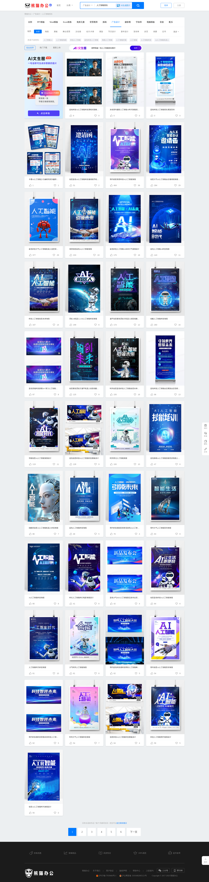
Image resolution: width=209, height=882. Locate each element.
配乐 (171, 22)
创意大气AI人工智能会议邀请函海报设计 (165, 179)
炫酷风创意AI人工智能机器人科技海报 (43, 528)
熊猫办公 (28, 14)
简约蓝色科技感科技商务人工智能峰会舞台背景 (125, 667)
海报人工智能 (107, 40)
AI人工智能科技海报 (37, 598)
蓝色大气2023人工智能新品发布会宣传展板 (125, 598)
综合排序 (30, 48)
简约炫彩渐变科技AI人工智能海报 (123, 179)
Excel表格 (67, 22)
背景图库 (94, 22)
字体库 (139, 22)
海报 (47, 32)
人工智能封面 (121, 40)
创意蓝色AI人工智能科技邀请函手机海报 (84, 179)
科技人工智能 (75, 40)
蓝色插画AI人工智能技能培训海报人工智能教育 (165, 458)
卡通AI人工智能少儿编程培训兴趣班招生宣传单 (44, 179)
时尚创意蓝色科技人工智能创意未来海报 (125, 388)
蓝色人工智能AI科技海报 (160, 249)
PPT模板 (41, 22)
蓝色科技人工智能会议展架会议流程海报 (165, 388)
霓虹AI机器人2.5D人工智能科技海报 (83, 319)
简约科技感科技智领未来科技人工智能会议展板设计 (44, 737)
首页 (59, 5)
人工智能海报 (61, 40)
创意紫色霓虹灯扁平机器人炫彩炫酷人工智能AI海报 (84, 388)
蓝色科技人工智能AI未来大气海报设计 (124, 249)
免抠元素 (81, 22)
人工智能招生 (47, 14)
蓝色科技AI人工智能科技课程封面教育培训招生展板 (84, 110)
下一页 (133, 832)
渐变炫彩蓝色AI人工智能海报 (80, 249)
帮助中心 (136, 871)
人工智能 (133, 40)
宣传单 (136, 32)
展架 (101, 32)
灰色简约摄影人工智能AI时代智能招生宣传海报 (125, 110)
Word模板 (54, 22)
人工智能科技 (146, 40)
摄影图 (128, 22)
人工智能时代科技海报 (37, 667)
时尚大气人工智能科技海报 (79, 737)
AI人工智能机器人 (162, 40)
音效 (162, 22)
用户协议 (110, 871)
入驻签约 (150, 871)
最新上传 (57, 48)
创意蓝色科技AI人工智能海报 (161, 598)
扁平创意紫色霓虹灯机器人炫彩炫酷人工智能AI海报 (125, 319)
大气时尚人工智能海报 (78, 667)
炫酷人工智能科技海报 (159, 319)
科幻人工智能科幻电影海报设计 (81, 598)
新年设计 (124, 32)
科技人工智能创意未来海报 (39, 319)
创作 (135, 48)
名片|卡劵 (90, 32)
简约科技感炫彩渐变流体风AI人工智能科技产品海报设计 (125, 528)
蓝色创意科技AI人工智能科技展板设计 (84, 458)
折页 (146, 32)
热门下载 (43, 48)
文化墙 (78, 32)
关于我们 (96, 871)
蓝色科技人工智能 (91, 40)
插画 (105, 22)
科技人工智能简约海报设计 (160, 737)
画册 (155, 32)
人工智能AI (48, 40)
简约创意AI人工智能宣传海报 (161, 667)
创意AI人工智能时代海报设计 (40, 807)
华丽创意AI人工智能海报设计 (40, 458)
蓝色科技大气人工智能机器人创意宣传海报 (44, 249)
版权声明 (123, 871)
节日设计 (112, 32)
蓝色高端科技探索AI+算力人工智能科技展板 (44, 388)
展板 (56, 32)
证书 (164, 32)
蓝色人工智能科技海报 (78, 528)
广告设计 (36, 14)
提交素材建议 (121, 823)
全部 (30, 22)
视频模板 (151, 22)
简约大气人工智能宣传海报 (160, 528)
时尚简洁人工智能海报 (118, 458)
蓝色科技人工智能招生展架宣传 (162, 110)
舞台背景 (66, 32)
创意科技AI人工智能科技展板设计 (123, 737)
